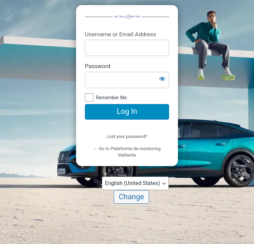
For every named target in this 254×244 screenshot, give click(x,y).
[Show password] (162, 78)
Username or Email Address (120, 34)
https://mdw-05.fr (127, 18)
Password (97, 66)
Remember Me (111, 97)
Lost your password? (127, 136)
